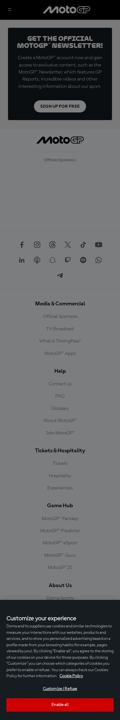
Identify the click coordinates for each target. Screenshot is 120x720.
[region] (60, 660)
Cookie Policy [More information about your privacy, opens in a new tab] (71, 676)
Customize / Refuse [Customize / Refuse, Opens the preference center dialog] (60, 689)
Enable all (60, 705)
